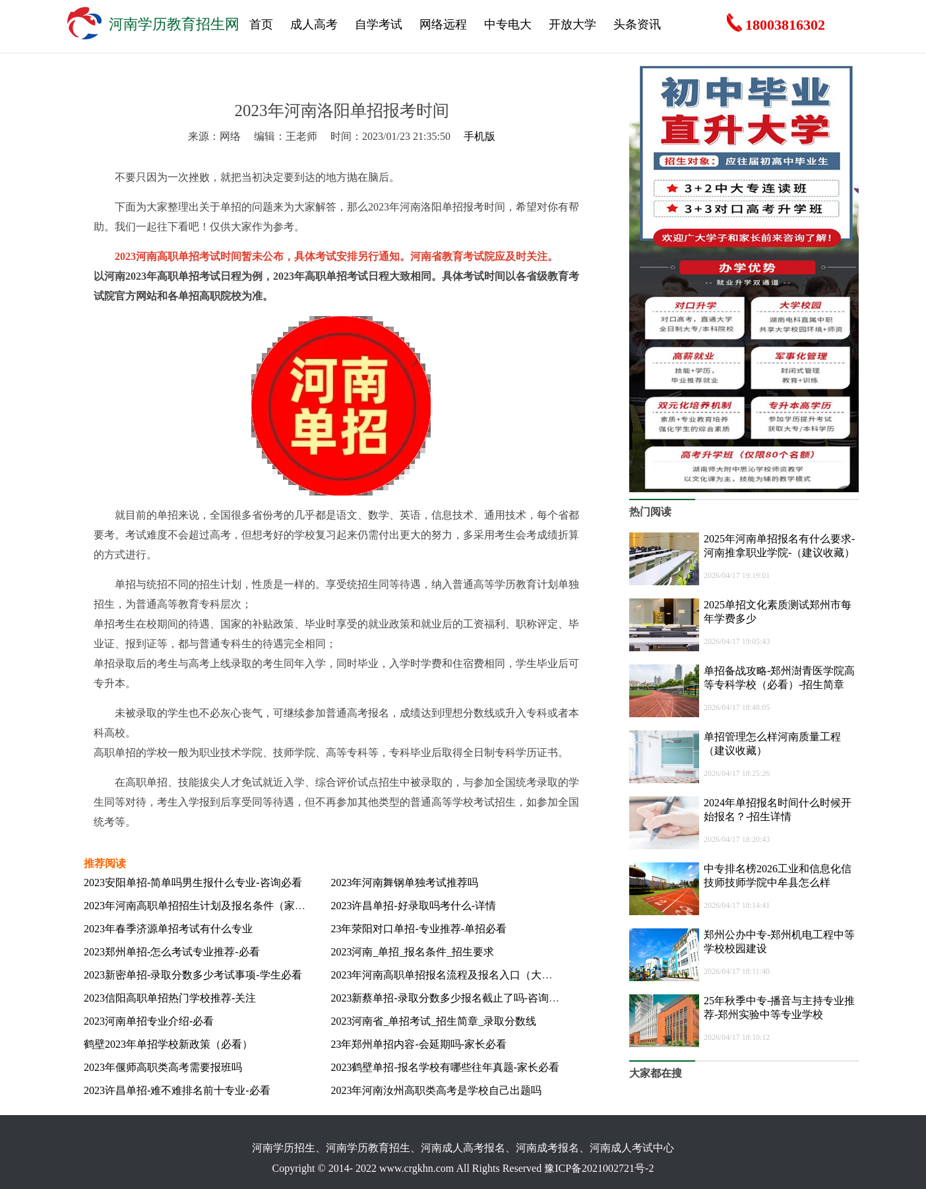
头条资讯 (637, 24)
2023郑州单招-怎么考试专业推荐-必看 (172, 951)
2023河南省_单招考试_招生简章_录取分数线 (433, 1021)
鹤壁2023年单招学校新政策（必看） (168, 1044)
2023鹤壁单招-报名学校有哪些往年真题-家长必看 (444, 1067)
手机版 (479, 136)
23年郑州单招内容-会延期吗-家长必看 (418, 1044)
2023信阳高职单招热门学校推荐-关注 (170, 998)
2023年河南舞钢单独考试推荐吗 (404, 882)
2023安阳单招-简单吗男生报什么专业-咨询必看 (193, 882)
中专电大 (508, 24)
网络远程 (443, 24)
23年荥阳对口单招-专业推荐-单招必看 (418, 928)
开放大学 (572, 24)
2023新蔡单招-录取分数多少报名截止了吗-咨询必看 (450, 998)
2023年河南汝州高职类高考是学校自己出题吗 (435, 1090)
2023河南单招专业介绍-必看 (149, 1021)
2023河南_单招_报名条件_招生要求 (412, 951)
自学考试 (378, 24)
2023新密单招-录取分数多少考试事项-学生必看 (193, 974)
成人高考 (314, 24)
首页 (261, 24)
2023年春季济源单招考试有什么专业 (168, 928)
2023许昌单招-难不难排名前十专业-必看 (177, 1090)
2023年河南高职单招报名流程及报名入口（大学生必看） (462, 974)
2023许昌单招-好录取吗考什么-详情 (413, 905)
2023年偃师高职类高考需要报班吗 (163, 1067)
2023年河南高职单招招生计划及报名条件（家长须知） (210, 905)
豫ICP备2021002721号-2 (599, 1168)
